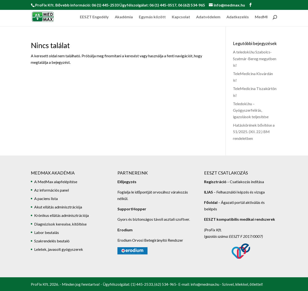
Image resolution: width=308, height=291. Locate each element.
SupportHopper (131, 209)
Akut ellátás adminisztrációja (58, 207)
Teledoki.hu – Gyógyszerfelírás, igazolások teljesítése (251, 110)
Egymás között (152, 17)
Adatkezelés (237, 17)
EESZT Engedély (94, 17)
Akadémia (124, 17)
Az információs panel (51, 190)
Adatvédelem (208, 17)
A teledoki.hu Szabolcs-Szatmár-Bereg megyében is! (254, 58)
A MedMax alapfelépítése (55, 181)
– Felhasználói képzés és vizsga (234, 192)
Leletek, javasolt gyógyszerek (58, 249)
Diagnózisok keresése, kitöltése (60, 224)
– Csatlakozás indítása (245, 181)
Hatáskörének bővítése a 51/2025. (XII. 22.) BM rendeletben (254, 131)
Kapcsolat (181, 17)
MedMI (261, 17)
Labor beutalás (46, 232)
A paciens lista (46, 198)
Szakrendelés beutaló (52, 241)
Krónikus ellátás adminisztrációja (61, 215)
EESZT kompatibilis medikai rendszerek (239, 219)
